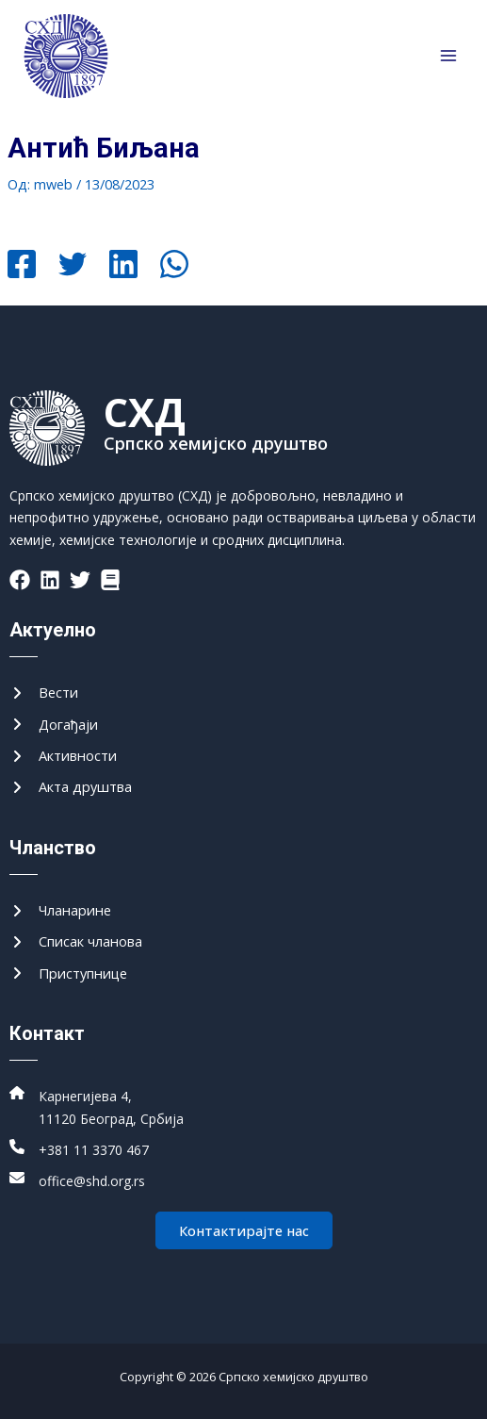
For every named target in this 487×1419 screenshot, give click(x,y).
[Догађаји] (53, 724)
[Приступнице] (68, 973)
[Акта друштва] (70, 787)
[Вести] (43, 692)
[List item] (19, 579)
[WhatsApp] (174, 266)
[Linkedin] (123, 266)
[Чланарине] (60, 910)
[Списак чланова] (75, 941)
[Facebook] (22, 266)
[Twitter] (72, 266)
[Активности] (63, 756)
